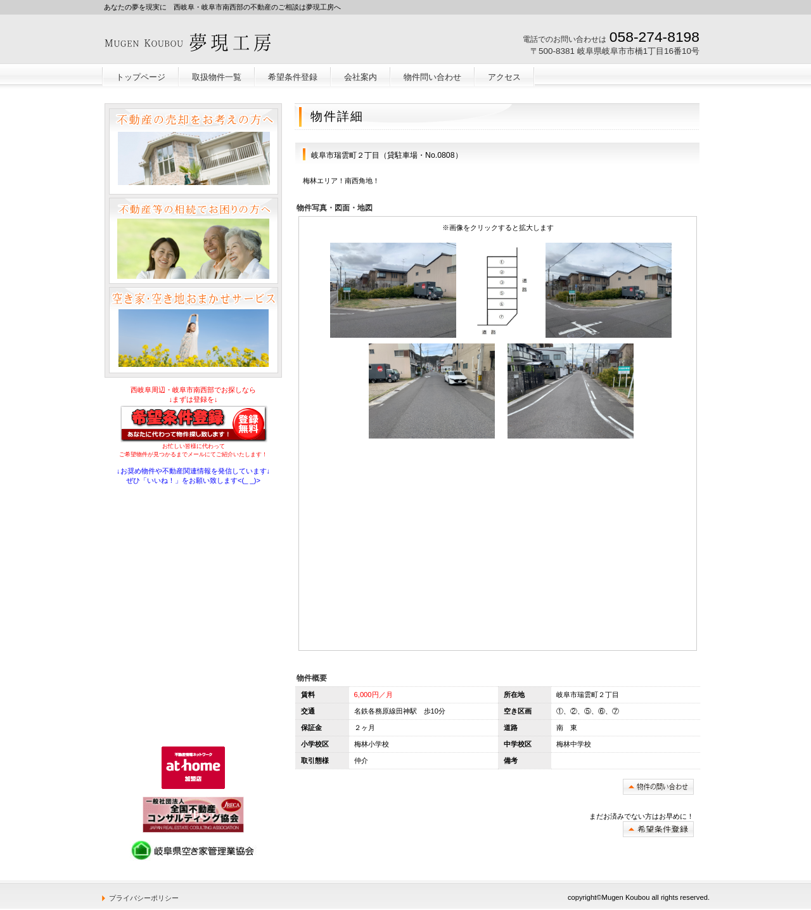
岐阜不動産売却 (195, 42)
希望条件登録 (658, 829)
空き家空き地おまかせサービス (193, 330)
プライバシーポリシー (144, 898)
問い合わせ (658, 787)
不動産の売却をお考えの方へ (193, 151)
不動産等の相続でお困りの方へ (193, 241)
